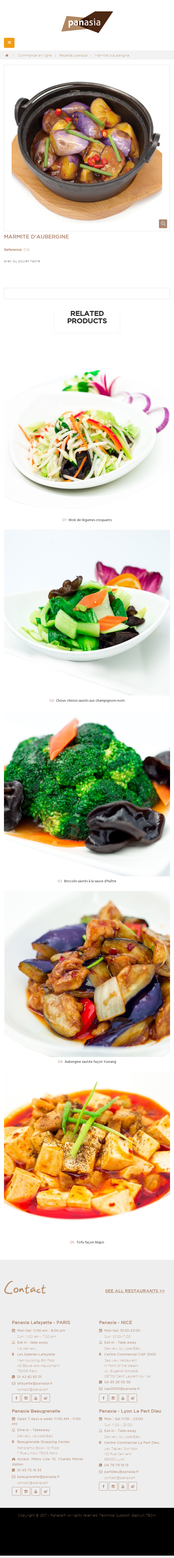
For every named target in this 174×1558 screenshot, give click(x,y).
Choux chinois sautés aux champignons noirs (87, 701)
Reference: (13, 250)
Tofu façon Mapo (87, 1242)
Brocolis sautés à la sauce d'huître (87, 881)
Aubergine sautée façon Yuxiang (87, 1062)
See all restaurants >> (135, 1290)
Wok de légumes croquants (87, 520)
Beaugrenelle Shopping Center (43, 1442)
